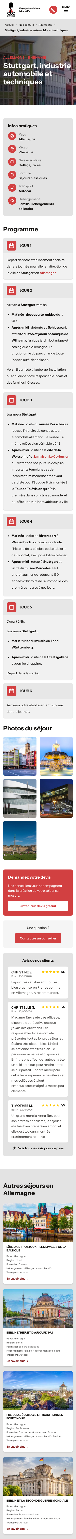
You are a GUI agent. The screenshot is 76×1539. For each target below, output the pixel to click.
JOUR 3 (26, 400)
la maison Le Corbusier (51, 456)
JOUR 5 (26, 607)
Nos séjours (26, 24)
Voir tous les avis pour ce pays (38, 1148)
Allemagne (45, 24)
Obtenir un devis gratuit (38, 906)
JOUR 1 (25, 245)
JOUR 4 (26, 521)
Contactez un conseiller (38, 938)
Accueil (9, 24)
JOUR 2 (26, 290)
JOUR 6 (26, 691)
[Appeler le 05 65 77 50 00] (53, 10)
